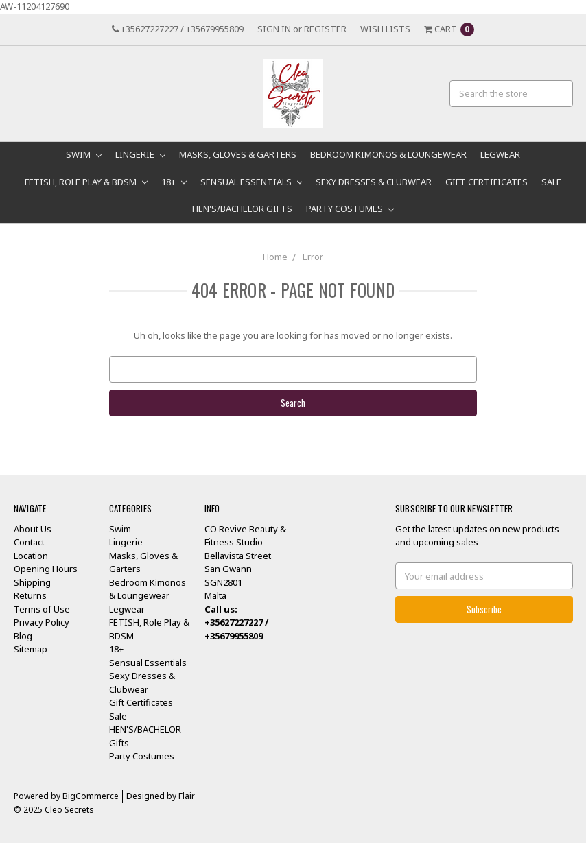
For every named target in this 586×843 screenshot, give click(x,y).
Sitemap (30, 649)
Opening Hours (46, 568)
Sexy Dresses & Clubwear (374, 182)
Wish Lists (385, 29)
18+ (174, 182)
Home (275, 256)
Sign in (274, 29)
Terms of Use (42, 609)
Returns (30, 595)
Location (31, 555)
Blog (23, 636)
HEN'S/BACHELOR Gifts (242, 208)
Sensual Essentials (251, 182)
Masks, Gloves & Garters (237, 154)
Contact (29, 542)
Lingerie (140, 154)
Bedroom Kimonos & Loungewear (388, 154)
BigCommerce (90, 796)
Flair (186, 796)
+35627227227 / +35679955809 (178, 29)
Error (313, 256)
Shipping (32, 582)
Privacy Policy (41, 622)
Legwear (500, 154)
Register (325, 29)
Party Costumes (350, 208)
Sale (551, 182)
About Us (32, 529)
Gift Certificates (486, 182)
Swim (84, 154)
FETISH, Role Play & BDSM (86, 182)
